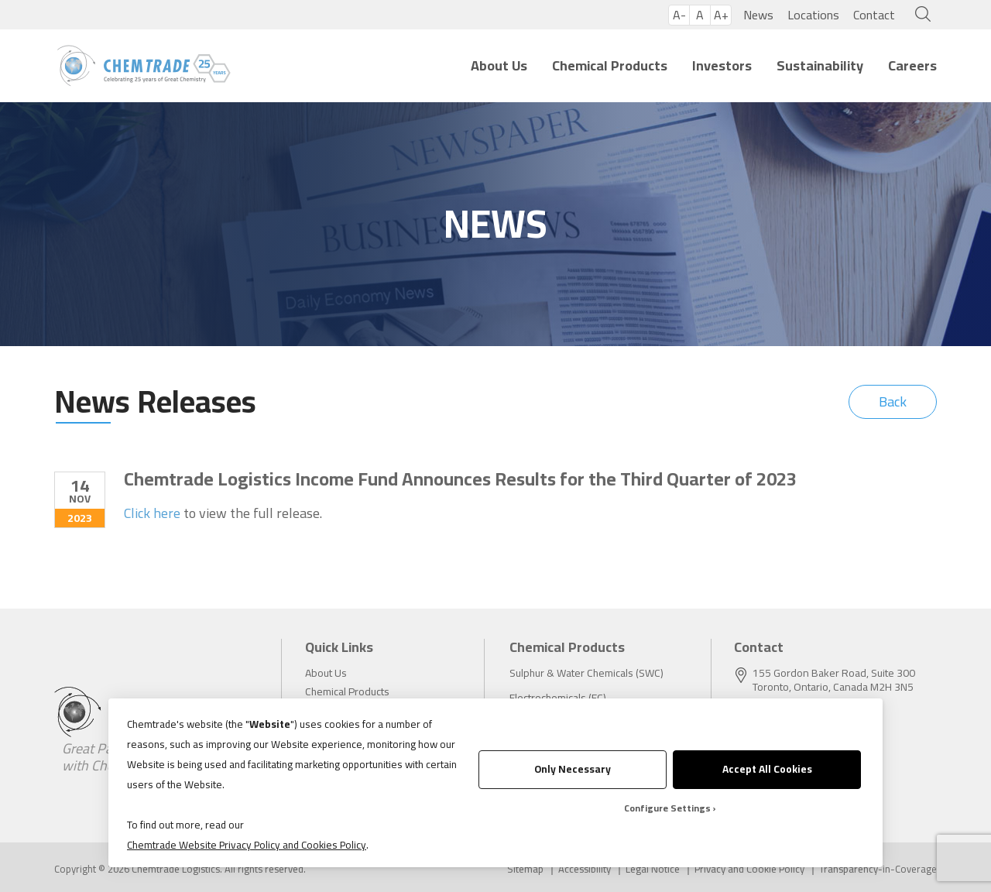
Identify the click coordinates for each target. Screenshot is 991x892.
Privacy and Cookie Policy (749, 869)
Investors (722, 65)
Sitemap (525, 869)
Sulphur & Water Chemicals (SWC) (586, 673)
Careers (912, 65)
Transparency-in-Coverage (878, 869)
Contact (874, 14)
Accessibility (584, 869)
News (758, 14)
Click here (152, 513)
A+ (721, 15)
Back (893, 401)
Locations (813, 14)
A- (679, 15)
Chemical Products (609, 65)
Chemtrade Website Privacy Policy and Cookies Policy (246, 845)
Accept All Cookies (767, 769)
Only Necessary (572, 769)
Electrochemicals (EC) (557, 698)
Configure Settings (667, 808)
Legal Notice (653, 869)
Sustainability (820, 65)
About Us (499, 65)
